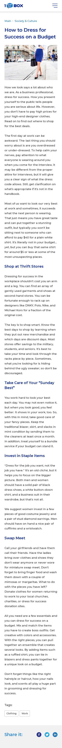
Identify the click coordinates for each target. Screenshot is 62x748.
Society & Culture (25, 21)
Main (9, 21)
